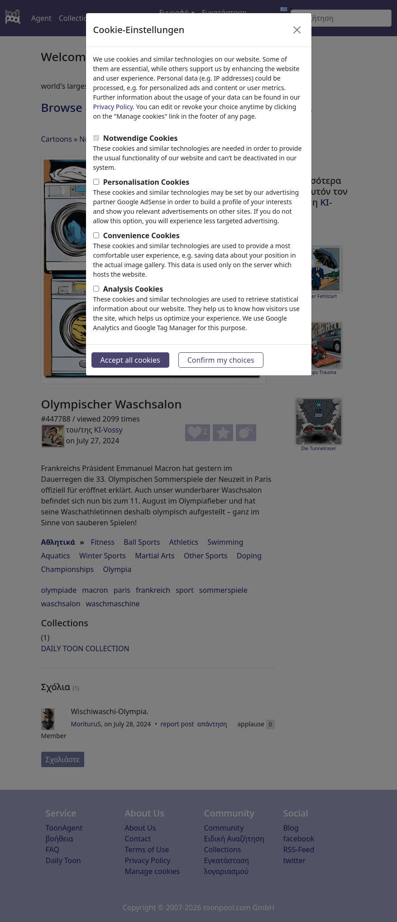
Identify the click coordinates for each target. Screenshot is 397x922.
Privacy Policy (113, 106)
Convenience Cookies (141, 235)
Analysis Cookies (133, 289)
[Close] (297, 30)
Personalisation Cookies (146, 182)
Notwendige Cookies (140, 138)
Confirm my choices (220, 360)
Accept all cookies (130, 360)
